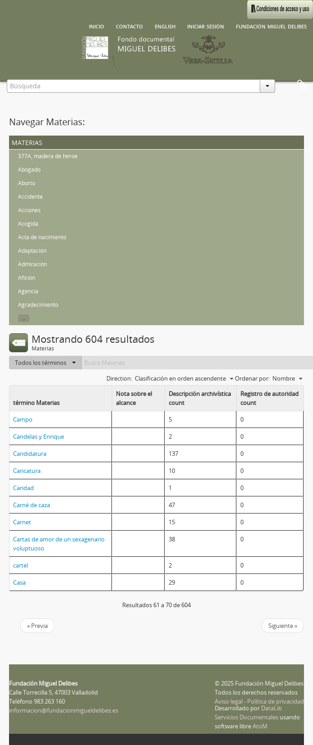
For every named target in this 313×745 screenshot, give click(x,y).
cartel (20, 565)
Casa (19, 582)
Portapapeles (301, 85)
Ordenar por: (252, 378)
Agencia (28, 291)
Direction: (119, 378)
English (165, 26)
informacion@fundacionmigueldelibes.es (63, 710)
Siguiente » (282, 626)
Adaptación (32, 250)
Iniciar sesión (205, 26)
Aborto (26, 183)
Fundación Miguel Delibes (271, 26)
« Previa (37, 626)
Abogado (29, 169)
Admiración (32, 264)
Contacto (129, 26)
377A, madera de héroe (48, 156)
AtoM (260, 726)
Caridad (23, 488)
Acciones (29, 210)
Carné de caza (31, 505)
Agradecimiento (38, 305)
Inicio (96, 26)
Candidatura (29, 454)
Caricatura (27, 471)
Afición (26, 278)
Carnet (22, 522)
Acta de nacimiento (42, 237)
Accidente (30, 196)
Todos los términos (45, 363)
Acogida (28, 223)
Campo (22, 419)
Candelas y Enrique (38, 436)
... (24, 318)
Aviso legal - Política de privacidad (259, 701)
